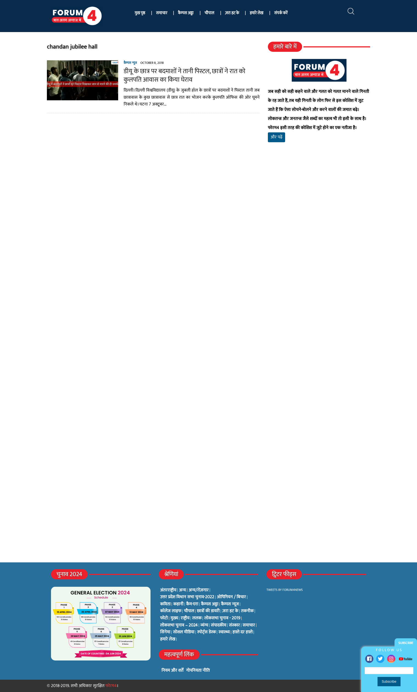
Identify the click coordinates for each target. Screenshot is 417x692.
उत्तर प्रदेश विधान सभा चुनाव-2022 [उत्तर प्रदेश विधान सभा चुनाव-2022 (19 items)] (187, 597)
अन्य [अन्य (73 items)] (182, 590)
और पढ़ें (276, 137)
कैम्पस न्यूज (130, 63)
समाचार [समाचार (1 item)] (249, 625)
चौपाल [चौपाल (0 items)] (189, 611)
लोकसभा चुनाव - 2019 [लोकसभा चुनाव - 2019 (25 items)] (222, 618)
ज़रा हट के (232, 13)
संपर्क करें (281, 13)
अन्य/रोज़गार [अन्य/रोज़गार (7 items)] (199, 590)
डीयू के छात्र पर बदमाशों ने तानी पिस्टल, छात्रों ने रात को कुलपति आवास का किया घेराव (184, 75)
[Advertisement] (319, 211)
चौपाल (209, 13)
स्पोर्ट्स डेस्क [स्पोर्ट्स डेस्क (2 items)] (206, 632)
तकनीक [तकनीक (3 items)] (247, 611)
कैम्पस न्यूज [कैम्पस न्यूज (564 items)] (230, 604)
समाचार (161, 13)
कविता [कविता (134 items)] (165, 604)
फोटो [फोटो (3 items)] (164, 618)
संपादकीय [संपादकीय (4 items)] (218, 625)
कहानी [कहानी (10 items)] (178, 604)
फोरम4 (111, 686)
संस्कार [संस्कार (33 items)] (234, 625)
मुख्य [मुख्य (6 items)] (174, 618)
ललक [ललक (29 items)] (197, 618)
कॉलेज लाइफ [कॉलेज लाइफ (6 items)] (170, 611)
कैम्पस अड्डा (186, 13)
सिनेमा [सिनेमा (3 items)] (165, 632)
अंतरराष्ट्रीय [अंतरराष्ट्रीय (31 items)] (168, 590)
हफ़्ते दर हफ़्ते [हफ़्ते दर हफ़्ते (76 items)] (242, 632)
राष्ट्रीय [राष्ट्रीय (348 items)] (185, 618)
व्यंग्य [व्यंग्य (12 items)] (204, 625)
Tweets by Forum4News (284, 590)
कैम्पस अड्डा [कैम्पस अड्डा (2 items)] (209, 604)
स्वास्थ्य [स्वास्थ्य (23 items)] (224, 632)
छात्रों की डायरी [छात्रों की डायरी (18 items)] (208, 611)
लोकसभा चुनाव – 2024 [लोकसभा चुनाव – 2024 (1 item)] (179, 625)
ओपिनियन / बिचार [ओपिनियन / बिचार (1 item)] (231, 597)
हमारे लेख (256, 13)
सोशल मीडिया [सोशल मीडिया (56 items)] (183, 632)
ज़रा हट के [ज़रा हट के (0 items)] (230, 611)
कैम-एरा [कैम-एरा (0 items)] (192, 604)
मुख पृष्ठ (140, 13)
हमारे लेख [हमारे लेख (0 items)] (167, 639)
